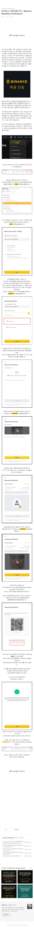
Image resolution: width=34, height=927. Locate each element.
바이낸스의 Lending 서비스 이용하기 (11, 856)
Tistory (25, 925)
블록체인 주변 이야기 (9, 905)
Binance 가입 (18, 113)
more (31, 868)
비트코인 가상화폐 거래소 (8, 8)
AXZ (16, 925)
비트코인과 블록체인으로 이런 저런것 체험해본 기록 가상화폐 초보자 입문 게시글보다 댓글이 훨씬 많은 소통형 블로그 (13, 909)
